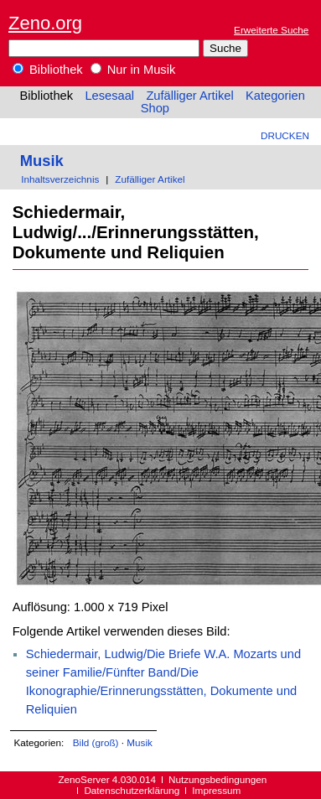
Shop (155, 108)
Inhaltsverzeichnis (60, 179)
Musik (42, 160)
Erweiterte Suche (271, 29)
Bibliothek (48, 69)
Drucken (285, 135)
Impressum (216, 790)
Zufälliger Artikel (189, 95)
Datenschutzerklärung (131, 790)
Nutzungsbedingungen (217, 779)
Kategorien (275, 95)
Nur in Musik (133, 69)
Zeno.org (45, 23)
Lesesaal (109, 95)
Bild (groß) (96, 742)
